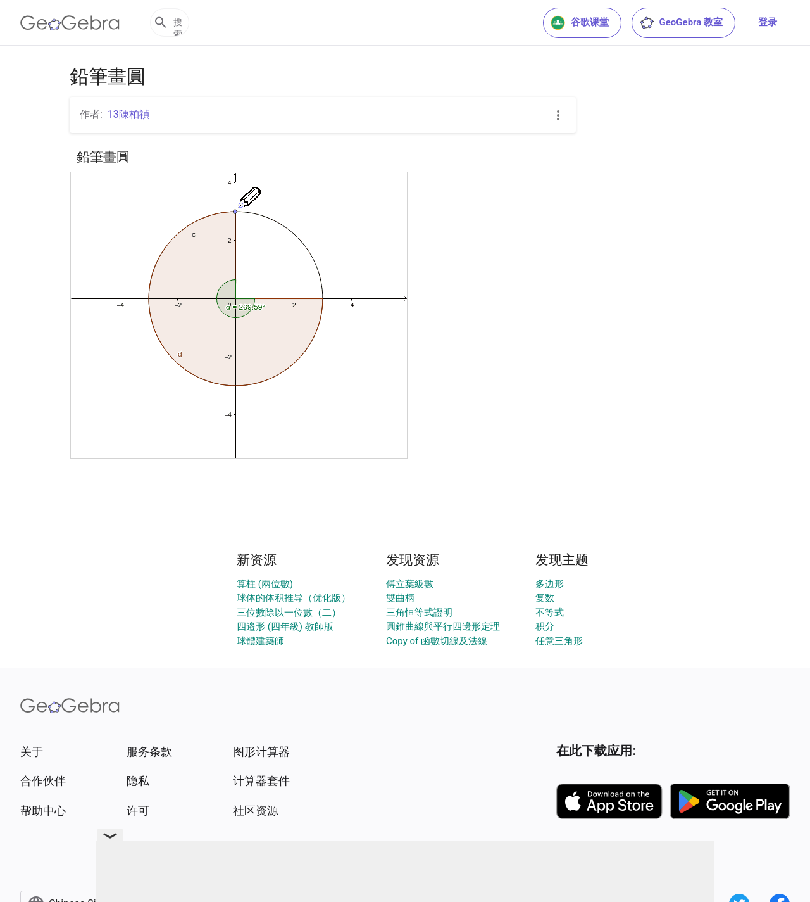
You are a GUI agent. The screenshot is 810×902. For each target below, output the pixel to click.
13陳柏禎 (128, 114)
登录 (767, 22)
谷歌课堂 (580, 22)
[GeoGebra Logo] (70, 22)
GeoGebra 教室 (681, 22)
